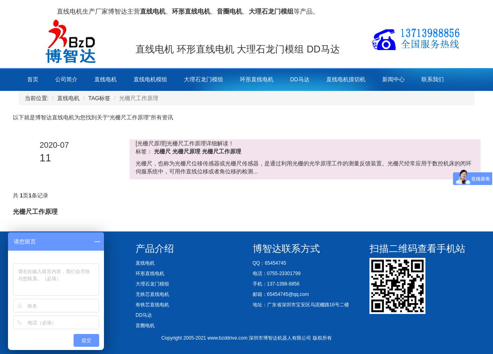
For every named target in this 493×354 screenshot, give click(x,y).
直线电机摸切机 (345, 79)
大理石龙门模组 (203, 79)
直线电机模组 (150, 79)
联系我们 (432, 79)
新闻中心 (393, 79)
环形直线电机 (256, 79)
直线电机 (105, 79)
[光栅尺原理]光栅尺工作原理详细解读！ (185, 143)
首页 (32, 79)
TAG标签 (99, 98)
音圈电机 (145, 325)
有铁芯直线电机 (152, 305)
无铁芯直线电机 (152, 294)
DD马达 (299, 79)
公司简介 (66, 79)
